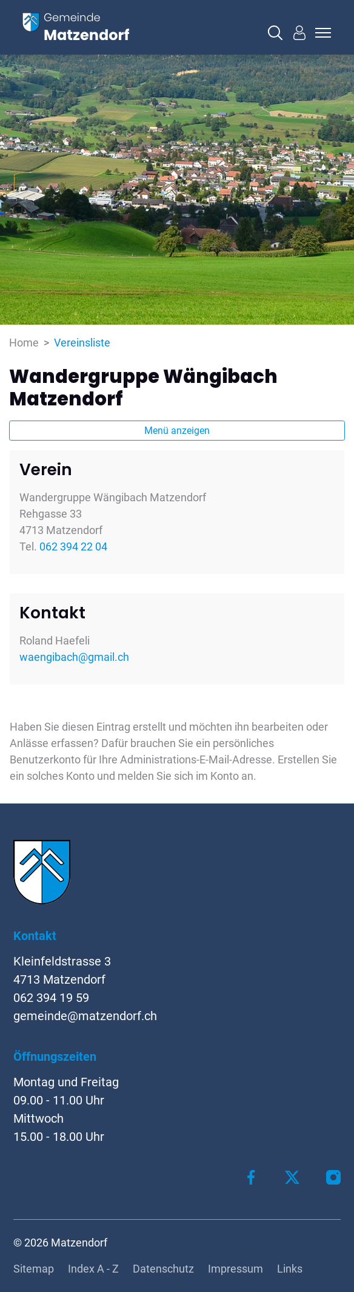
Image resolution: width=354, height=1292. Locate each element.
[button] (275, 33)
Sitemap (33, 1268)
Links (289, 1268)
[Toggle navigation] (321, 33)
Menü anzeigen (177, 430)
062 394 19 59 (51, 997)
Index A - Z (93, 1268)
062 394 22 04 (73, 546)
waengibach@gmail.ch (74, 657)
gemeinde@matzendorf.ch (85, 1016)
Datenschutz (163, 1268)
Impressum (235, 1268)
